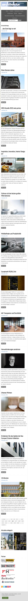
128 (19, 521)
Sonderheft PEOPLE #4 (8, 271)
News (7, 11)
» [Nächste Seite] (22, 523)
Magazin (20, 13)
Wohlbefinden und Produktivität (11, 233)
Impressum (14, 18)
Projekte (11, 11)
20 (14, 519)
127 (16, 521)
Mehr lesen (3, 64)
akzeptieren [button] (5, 597)
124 (6, 521)
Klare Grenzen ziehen (7, 70)
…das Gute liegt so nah (8, 28)
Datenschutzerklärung (20, 15)
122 (22, 519)
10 (11, 519)
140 (11, 523)
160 (18, 523)
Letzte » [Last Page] (4, 524)
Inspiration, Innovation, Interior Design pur (13, 152)
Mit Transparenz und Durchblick (11, 313)
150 (15, 523)
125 (9, 521)
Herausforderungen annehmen (10, 349)
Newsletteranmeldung (9, 15)
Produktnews (10, 13)
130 (3, 523)
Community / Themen (19, 11)
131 (6, 523)
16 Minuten (4, 478)
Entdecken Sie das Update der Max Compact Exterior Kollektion (12, 437)
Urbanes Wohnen (6, 393)
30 (17, 519)
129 (22, 521)
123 (3, 521)
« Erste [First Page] (3, 519)
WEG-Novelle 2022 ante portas (11, 108)
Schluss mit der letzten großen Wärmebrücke (11, 194)
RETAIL (15, 13)
